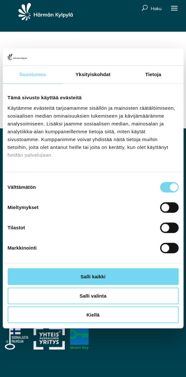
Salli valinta (93, 296)
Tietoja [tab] (153, 74)
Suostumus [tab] (32, 74)
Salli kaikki (93, 277)
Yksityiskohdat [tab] (93, 74)
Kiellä (92, 315)
